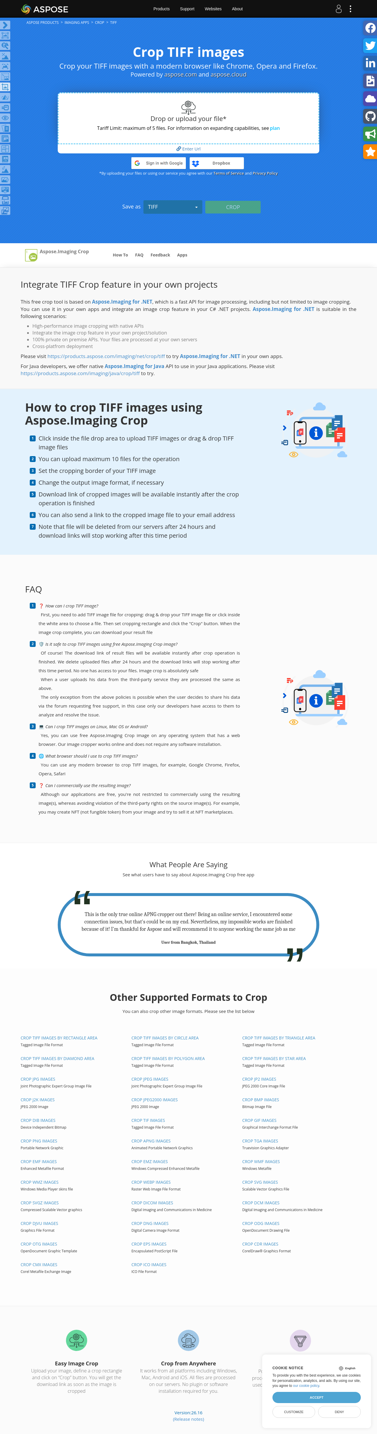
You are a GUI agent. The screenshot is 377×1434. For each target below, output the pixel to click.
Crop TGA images (260, 1141)
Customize (293, 1412)
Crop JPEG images (149, 1079)
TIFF (173, 206)
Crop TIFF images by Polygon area (168, 1058)
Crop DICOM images (152, 1203)
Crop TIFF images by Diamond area (57, 1058)
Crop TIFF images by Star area (274, 1058)
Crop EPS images (148, 1244)
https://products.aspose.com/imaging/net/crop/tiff (106, 356)
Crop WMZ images (40, 1182)
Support (187, 8)
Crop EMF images (39, 1161)
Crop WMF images (261, 1161)
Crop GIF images (259, 1120)
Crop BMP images (260, 1099)
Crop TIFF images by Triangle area (278, 1038)
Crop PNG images (39, 1141)
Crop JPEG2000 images (154, 1099)
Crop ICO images (148, 1264)
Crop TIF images (148, 1120)
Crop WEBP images (151, 1182)
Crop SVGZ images (40, 1203)
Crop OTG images (39, 1244)
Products (161, 8)
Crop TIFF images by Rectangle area (59, 1038)
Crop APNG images (151, 1141)
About (237, 8)
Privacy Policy (265, 173)
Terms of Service (229, 173)
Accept (316, 1397)
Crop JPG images (38, 1079)
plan (275, 128)
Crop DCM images (261, 1203)
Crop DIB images (38, 1120)
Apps (182, 255)
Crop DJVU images (39, 1223)
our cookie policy (306, 1386)
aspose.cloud (229, 74)
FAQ (139, 255)
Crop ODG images (260, 1223)
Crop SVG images (260, 1182)
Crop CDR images (260, 1244)
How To (120, 255)
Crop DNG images (149, 1223)
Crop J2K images (37, 1099)
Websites (213, 8)
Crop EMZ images (149, 1161)
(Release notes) (188, 1419)
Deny (339, 1412)
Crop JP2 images (259, 1079)
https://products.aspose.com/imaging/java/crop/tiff (80, 373)
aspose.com (180, 74)
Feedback (160, 255)
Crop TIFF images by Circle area (165, 1038)
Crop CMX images (39, 1264)
